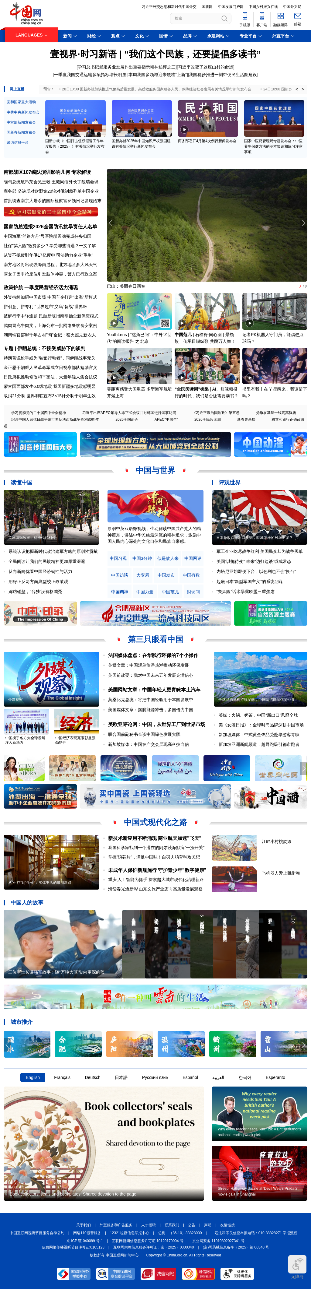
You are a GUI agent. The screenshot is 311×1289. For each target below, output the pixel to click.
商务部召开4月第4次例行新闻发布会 (207, 141)
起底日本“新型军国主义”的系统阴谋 (250, 581)
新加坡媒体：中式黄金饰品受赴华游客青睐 (259, 734)
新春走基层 (246, 419)
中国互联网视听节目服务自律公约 (37, 1233)
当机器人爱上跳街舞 (281, 873)
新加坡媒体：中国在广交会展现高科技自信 (148, 744)
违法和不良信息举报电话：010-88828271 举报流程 (256, 1233)
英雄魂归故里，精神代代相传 (32, 538)
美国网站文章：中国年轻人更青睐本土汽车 (154, 689)
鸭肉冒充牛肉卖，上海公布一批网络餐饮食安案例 (50, 325)
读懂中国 (21, 482)
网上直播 (17, 89)
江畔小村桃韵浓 (277, 841)
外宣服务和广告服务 (116, 1225)
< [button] (297, 89)
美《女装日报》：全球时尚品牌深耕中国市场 (261, 724)
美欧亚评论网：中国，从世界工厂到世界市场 (156, 724)
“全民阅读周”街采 (192, 389)
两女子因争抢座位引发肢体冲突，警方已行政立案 (50, 274)
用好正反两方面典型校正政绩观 (38, 581)
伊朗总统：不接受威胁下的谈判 (51, 348)
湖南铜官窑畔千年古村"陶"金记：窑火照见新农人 (50, 334)
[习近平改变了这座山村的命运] (205, 67)
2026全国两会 (126, 419)
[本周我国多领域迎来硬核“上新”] (157, 74)
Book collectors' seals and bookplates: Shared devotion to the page (73, 1194)
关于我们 (83, 1225)
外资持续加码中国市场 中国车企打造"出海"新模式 (50, 297)
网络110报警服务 (87, 1233)
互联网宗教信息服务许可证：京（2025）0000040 (153, 1247)
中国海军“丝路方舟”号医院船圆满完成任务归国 (47, 236)
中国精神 (119, 592)
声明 (207, 1225)
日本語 (121, 1077)
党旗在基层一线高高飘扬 (276, 413)
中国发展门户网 (231, 7)
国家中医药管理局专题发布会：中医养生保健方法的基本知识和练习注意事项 (273, 146)
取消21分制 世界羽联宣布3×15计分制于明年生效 (50, 395)
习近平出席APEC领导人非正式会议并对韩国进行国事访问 (129, 413)
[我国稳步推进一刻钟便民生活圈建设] (223, 74)
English (33, 1077)
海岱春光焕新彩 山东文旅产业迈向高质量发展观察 (155, 889)
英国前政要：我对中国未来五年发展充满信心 (150, 675)
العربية (218, 1077)
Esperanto (275, 1077)
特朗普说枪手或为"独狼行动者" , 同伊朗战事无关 (49, 358)
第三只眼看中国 (155, 639)
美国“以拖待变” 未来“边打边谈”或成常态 (254, 561)
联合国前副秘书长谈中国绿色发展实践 (144, 734)
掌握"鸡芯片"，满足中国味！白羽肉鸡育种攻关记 (154, 857)
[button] (303, 223)
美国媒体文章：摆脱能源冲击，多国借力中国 (150, 709)
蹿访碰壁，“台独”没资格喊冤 (35, 591)
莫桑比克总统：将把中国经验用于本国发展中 (150, 699)
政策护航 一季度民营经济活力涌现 (41, 287)
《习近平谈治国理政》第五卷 (216, 413)
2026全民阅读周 (207, 419)
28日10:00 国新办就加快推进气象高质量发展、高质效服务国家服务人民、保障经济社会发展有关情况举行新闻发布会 (156, 89)
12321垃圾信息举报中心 (129, 1233)
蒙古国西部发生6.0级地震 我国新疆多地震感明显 (50, 386)
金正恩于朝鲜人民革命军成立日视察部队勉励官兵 (50, 367)
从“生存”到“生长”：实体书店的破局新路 (39, 882)
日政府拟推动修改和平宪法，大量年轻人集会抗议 (50, 376)
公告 (191, 1225)
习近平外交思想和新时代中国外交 (169, 7)
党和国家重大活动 (21, 102)
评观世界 (230, 482)
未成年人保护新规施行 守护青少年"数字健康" (157, 870)
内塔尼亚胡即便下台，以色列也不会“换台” (256, 571)
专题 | (10, 348)
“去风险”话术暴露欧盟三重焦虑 (246, 591)
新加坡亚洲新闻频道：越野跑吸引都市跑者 (259, 744)
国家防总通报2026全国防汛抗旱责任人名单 (50, 226)
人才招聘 (148, 1225)
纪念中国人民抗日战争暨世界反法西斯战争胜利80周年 (55, 419)
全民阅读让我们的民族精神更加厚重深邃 (47, 561)
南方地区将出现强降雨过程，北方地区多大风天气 (50, 264)
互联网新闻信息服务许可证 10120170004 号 (147, 1241)
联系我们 (172, 1225)
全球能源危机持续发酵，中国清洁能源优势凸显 (256, 699)
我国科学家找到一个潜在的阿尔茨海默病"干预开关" (156, 847)
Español (190, 1077)
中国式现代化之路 (155, 822)
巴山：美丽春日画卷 (126, 286)
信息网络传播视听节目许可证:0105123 (73, 1247)
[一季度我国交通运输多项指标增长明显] (90, 74)
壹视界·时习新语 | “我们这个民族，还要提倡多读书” (155, 54)
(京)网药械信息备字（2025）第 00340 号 (236, 1247)
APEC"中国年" (166, 419)
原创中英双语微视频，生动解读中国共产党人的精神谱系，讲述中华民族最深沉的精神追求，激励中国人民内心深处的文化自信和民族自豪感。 (154, 535)
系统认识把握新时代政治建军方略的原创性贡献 (53, 551)
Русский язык (155, 1077)
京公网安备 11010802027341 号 (218, 1241)
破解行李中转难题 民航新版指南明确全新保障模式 (51, 316)
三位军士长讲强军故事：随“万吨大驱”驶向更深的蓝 (56, 972)
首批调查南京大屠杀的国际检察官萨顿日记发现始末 (52, 200)
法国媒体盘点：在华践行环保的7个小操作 (153, 655)
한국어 (245, 1077)
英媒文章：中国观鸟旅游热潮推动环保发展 (148, 665)
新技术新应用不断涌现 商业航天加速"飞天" (155, 838)
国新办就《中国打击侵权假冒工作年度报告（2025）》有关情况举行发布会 (74, 146)
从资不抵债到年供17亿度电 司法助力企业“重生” (48, 255)
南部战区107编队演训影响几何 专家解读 (47, 172)
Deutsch (92, 1077)
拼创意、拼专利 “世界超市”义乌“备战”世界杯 (45, 306)
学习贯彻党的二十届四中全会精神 (38, 413)
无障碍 (297, 1267)
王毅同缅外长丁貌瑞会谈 (75, 181)
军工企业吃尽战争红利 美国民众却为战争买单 (260, 551)
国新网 (207, 7)
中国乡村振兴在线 (263, 7)
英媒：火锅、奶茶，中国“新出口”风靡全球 (258, 715)
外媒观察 (15, 699)
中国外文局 (292, 7)
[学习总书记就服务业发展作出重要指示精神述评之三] (127, 67)
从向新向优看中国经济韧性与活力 (40, 571)
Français (62, 1077)
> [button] (303, 89)
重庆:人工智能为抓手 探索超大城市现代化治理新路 (156, 879)
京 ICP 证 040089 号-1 (85, 1241)
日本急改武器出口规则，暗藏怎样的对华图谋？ (254, 538)
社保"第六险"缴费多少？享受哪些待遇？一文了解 (50, 245)
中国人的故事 (27, 903)
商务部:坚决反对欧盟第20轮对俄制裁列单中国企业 (51, 191)
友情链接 (227, 1225)
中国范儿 (183, 334)
